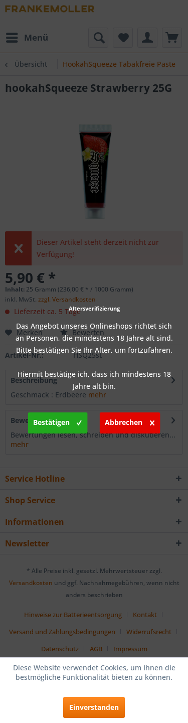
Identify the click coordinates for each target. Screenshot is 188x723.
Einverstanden (94, 707)
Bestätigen (57, 421)
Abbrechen (129, 421)
